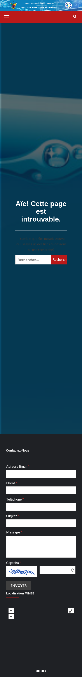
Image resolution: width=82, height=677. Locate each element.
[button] (8, 16)
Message (14, 532)
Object (12, 516)
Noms (11, 483)
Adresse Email (18, 466)
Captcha (13, 562)
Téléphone (15, 499)
